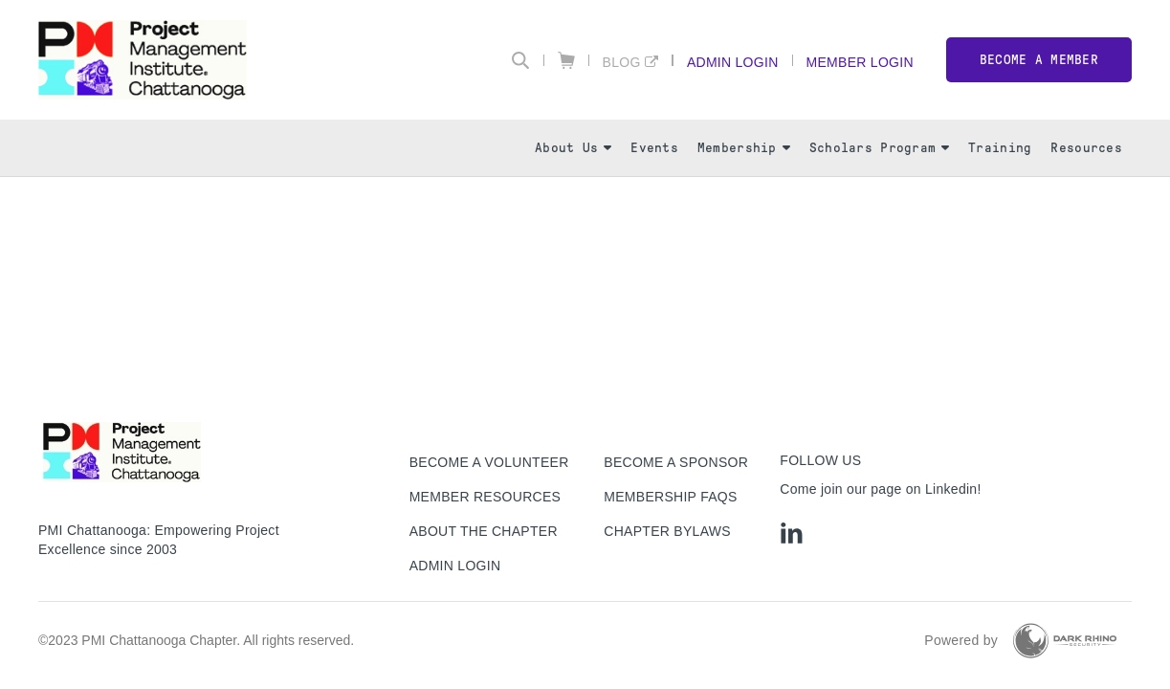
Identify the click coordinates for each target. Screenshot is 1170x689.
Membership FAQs (670, 496)
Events (654, 148)
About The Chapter (483, 531)
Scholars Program (879, 148)
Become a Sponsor (676, 462)
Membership (743, 148)
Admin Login (733, 62)
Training (999, 148)
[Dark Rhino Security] (1065, 640)
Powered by (961, 640)
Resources (1086, 148)
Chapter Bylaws (667, 531)
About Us (573, 148)
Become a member (1039, 60)
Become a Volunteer (489, 462)
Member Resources (485, 496)
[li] (792, 533)
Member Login (860, 62)
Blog (622, 62)
